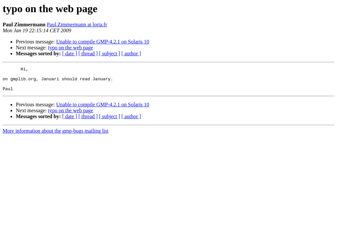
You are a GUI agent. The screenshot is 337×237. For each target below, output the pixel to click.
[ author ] (131, 53)
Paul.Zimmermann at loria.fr (77, 24)
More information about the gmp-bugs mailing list (56, 136)
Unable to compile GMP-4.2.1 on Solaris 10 (102, 41)
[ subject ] (109, 53)
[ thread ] (88, 53)
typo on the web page (70, 47)
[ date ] (69, 53)
